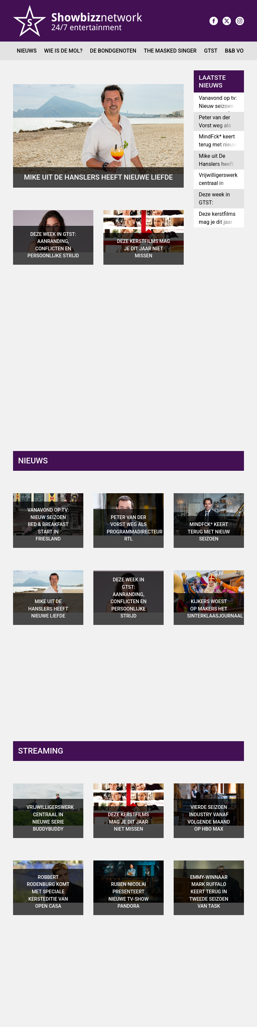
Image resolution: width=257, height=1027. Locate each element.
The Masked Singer (170, 51)
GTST (211, 51)
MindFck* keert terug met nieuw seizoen (218, 144)
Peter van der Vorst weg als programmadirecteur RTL (221, 129)
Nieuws (26, 51)
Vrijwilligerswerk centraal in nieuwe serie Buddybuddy (218, 187)
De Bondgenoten (113, 51)
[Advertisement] (225, 338)
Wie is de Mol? (63, 51)
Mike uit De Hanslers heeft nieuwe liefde (216, 164)
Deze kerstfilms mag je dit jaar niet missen (217, 222)
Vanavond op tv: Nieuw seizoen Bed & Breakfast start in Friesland (219, 110)
